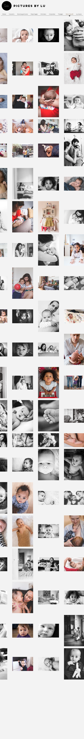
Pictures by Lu (30, 6)
